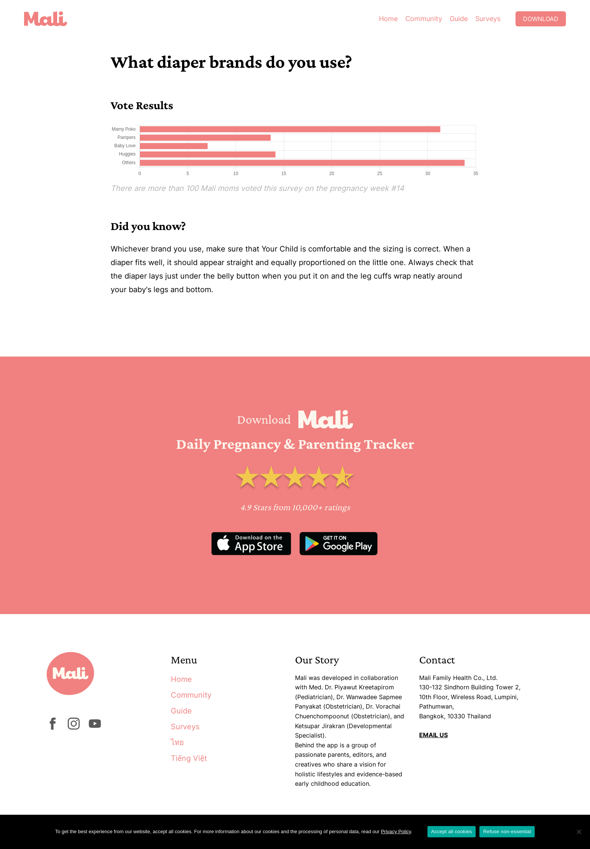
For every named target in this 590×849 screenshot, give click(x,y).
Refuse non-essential (507, 831)
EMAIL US (433, 735)
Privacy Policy (396, 831)
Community (423, 19)
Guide (459, 19)
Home (388, 19)
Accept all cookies (451, 831)
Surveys (487, 19)
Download (540, 19)
